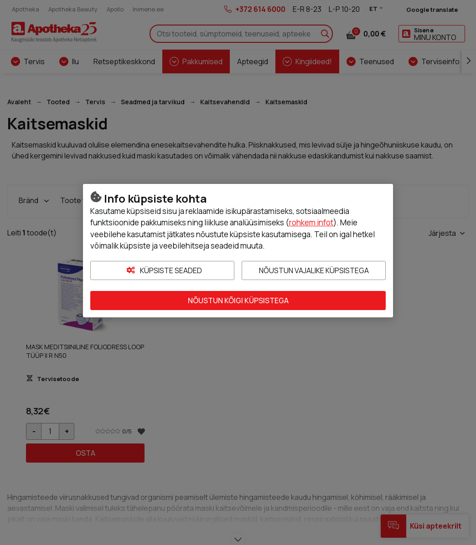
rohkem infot (311, 222)
